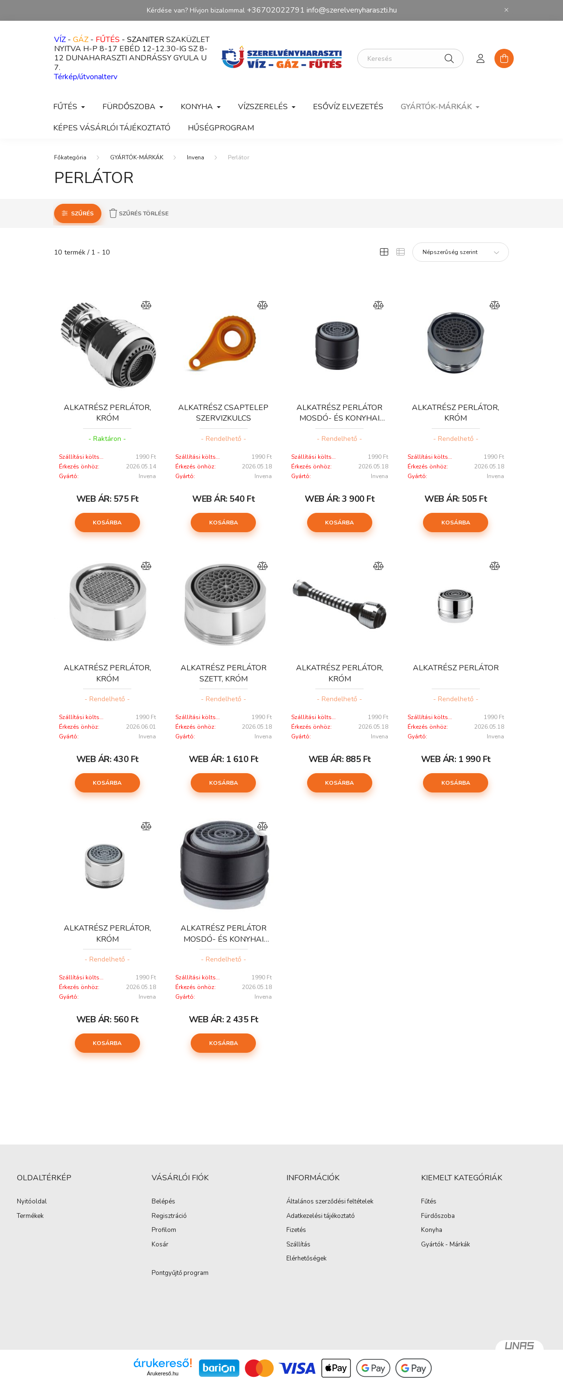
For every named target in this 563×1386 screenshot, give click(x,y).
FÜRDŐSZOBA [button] (129, 106)
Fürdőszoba (438, 1216)
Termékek (30, 1216)
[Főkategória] (70, 157)
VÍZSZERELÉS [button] (264, 106)
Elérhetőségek (306, 1259)
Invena (195, 157)
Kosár (160, 1245)
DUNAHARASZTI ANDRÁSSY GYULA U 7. (130, 62)
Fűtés (428, 1202)
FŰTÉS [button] (66, 106)
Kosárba (107, 522)
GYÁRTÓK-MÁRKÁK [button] (437, 106)
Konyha (431, 1230)
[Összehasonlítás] (146, 305)
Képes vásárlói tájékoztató (111, 128)
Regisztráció (169, 1216)
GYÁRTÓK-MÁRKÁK (136, 157)
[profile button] (481, 58)
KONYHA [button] (198, 106)
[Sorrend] (460, 252)
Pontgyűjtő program (180, 1273)
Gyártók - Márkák (445, 1245)
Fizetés (296, 1230)
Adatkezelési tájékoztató (320, 1216)
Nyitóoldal (32, 1202)
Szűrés (82, 213)
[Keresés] (410, 58)
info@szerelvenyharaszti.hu (352, 10)
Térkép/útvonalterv (85, 76)
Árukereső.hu (162, 1373)
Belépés (163, 1202)
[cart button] (504, 58)
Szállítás (298, 1245)
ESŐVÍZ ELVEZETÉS (348, 106)
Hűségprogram (221, 128)
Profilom (164, 1230)
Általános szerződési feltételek (329, 1202)
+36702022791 (276, 10)
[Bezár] (506, 10)
